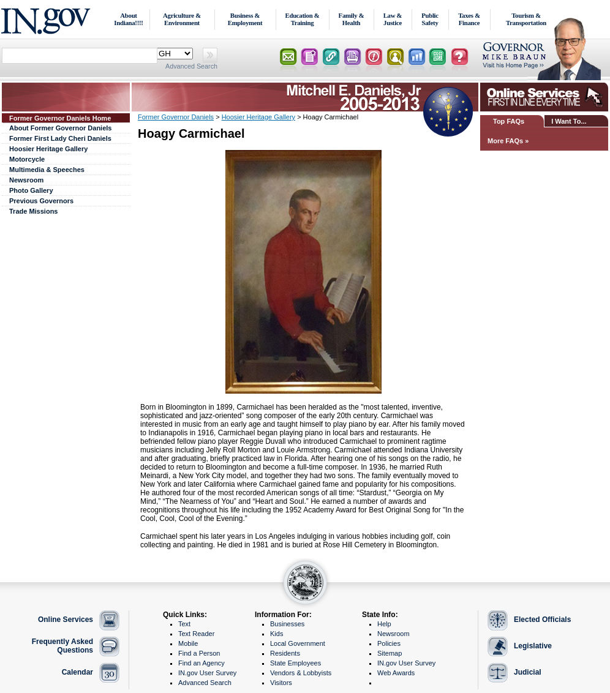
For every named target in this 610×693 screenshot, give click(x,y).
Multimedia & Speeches (47, 169)
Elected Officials (542, 619)
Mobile (188, 643)
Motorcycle (27, 159)
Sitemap (389, 653)
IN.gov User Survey (207, 672)
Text (184, 623)
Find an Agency (201, 663)
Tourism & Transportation (526, 19)
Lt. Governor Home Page (545, 58)
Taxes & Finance (469, 19)
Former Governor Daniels (176, 117)
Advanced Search (191, 66)
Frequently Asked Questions (62, 645)
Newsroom (26, 180)
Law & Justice (392, 19)
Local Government (297, 643)
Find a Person (199, 653)
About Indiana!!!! (128, 19)
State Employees (295, 663)
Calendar (77, 672)
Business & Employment (245, 19)
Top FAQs (508, 121)
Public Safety (430, 19)
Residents (285, 653)
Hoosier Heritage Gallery (48, 148)
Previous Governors (41, 200)
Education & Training (302, 19)
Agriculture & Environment (182, 19)
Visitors (281, 682)
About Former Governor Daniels (60, 128)
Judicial (527, 672)
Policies (389, 643)
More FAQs (505, 140)
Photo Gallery (31, 190)
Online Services (65, 619)
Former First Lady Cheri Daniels (60, 138)
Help (384, 623)
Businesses (287, 623)
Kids (276, 633)
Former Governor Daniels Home (60, 118)
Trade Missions (33, 211)
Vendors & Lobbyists (300, 672)
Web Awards (396, 672)
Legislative (533, 646)
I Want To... (568, 121)
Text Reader (196, 633)
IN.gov (47, 19)
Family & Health (351, 19)
